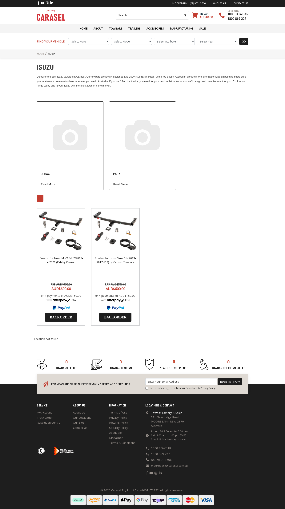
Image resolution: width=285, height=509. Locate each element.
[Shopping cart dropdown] (202, 15)
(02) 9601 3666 (196, 3)
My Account (44, 412)
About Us (79, 412)
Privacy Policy (208, 388)
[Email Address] (181, 381)
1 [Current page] (40, 198)
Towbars (115, 28)
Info (73, 300)
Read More (48, 184)
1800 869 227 (236, 19)
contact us (241, 3)
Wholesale (220, 3)
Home (83, 28)
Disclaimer (116, 438)
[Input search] (148, 15)
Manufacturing (181, 28)
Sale (202, 28)
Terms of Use (118, 412)
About (98, 28)
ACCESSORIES (155, 28)
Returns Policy (118, 422)
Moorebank (179, 3)
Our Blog (79, 422)
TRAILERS (134, 28)
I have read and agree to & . (180, 388)
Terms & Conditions (186, 388)
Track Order (45, 417)
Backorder (61, 317)
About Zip (115, 432)
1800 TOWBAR (237, 14)
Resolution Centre (48, 422)
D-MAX (45, 174)
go (244, 41)
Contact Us (80, 428)
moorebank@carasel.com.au (169, 465)
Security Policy (118, 428)
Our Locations (82, 417)
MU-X (116, 174)
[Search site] (185, 15)
